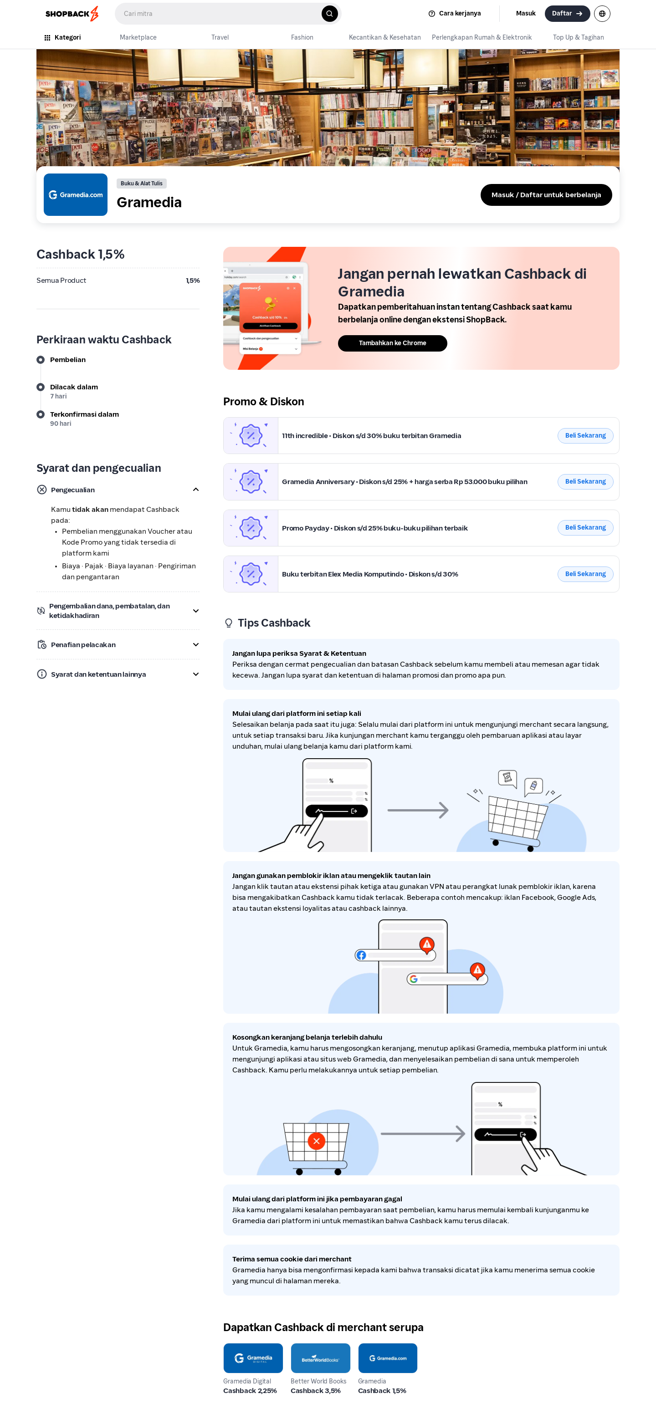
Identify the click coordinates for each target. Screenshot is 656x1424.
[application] (632, 1400)
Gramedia (239, 422)
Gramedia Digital (251, 1348)
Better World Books (312, 1353)
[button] (118, 489)
